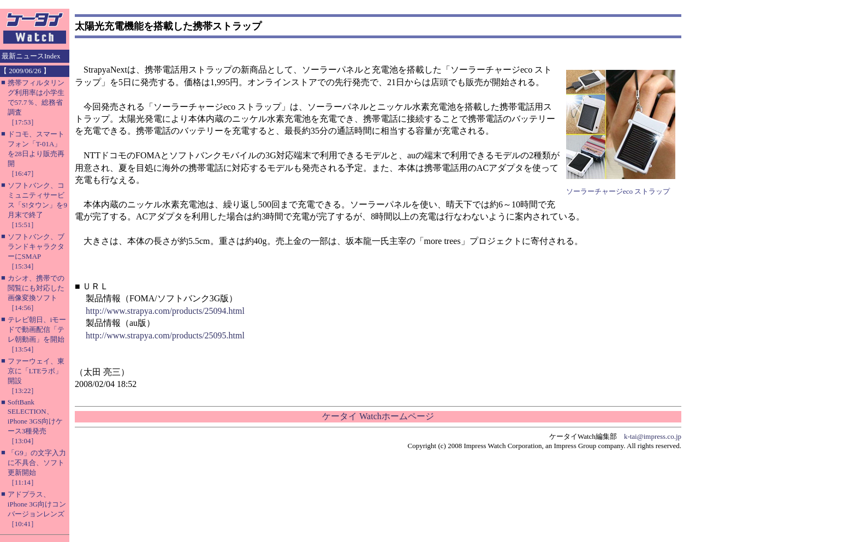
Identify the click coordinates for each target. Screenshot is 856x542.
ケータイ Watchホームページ (377, 416)
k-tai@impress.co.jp (652, 436)
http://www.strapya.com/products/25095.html (165, 335)
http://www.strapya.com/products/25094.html (165, 310)
